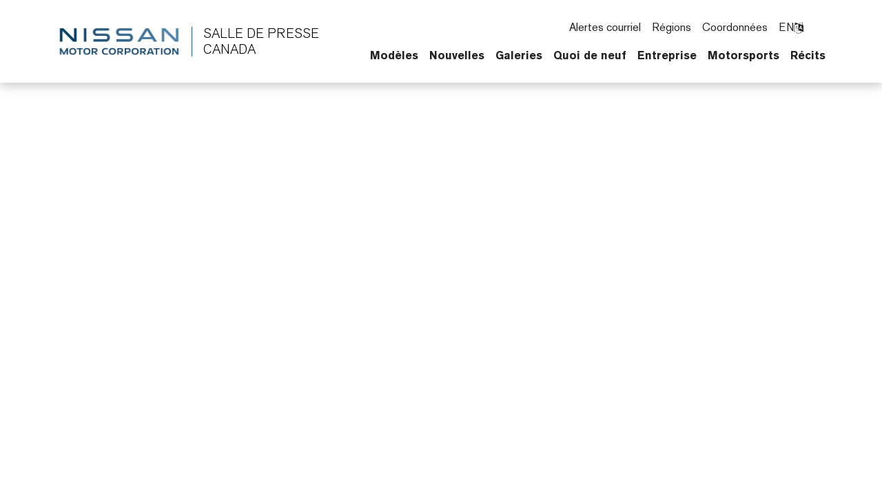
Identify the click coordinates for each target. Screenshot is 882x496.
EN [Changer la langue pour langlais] (791, 27)
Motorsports (743, 55)
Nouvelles (456, 55)
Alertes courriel (605, 27)
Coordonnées (735, 27)
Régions (671, 27)
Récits (807, 55)
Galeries (518, 55)
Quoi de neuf (589, 55)
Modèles (394, 55)
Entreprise (667, 55)
